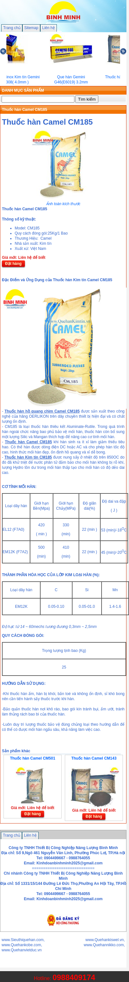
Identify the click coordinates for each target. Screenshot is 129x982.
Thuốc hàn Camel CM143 (94, 758)
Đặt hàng (13, 263)
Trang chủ (11, 28)
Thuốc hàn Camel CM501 (32, 758)
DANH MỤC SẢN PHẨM (23, 90)
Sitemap (31, 28)
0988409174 (74, 977)
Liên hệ (48, 28)
